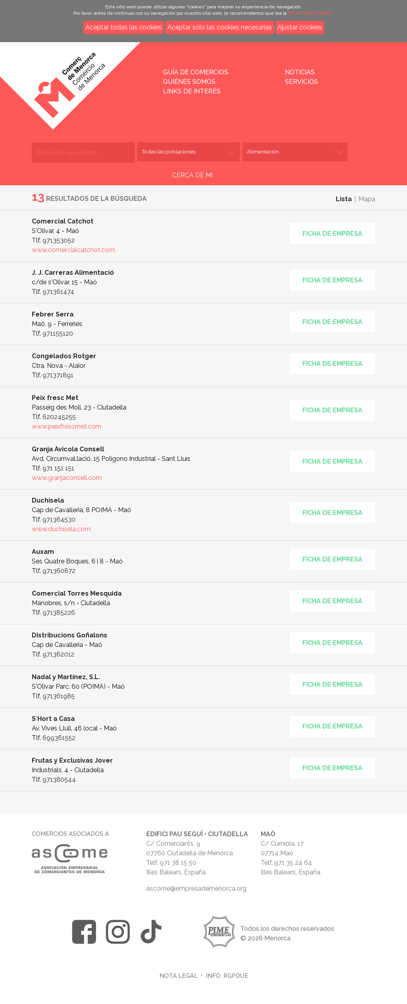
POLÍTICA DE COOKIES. (311, 13)
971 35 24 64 (293, 862)
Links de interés (192, 91)
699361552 (59, 738)
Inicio (94, 80)
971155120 (58, 333)
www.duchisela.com (61, 529)
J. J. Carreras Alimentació (73, 272)
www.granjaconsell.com (67, 478)
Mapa (367, 199)
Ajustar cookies (299, 27)
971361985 (59, 696)
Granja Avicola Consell (68, 449)
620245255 (59, 417)
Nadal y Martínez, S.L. (66, 677)
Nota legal (178, 975)
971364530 (59, 519)
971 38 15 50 (178, 862)
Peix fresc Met (55, 398)
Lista (344, 199)
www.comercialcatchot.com (73, 250)
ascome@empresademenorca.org (196, 888)
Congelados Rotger (64, 356)
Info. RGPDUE (227, 975)
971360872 (59, 571)
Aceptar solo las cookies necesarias (219, 27)
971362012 (58, 654)
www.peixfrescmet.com (66, 426)
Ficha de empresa (332, 233)
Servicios (301, 81)
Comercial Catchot (62, 221)
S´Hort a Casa (53, 718)
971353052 (59, 240)
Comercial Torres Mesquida (77, 593)
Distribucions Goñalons (69, 635)
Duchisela (48, 500)
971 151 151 (58, 468)
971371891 (58, 375)
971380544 (59, 779)
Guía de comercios (195, 72)
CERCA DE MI (192, 175)
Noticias (300, 72)
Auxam (43, 551)
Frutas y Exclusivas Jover (72, 760)
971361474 (58, 291)
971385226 (59, 612)
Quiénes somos (189, 81)
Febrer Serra (53, 314)
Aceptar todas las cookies (123, 27)
